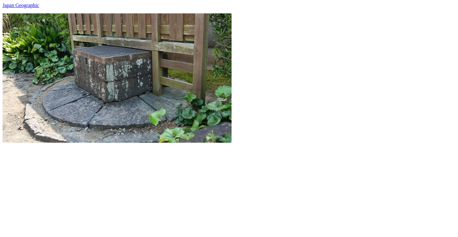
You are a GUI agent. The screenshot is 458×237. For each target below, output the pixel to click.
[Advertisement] (193, 187)
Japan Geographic (21, 5)
